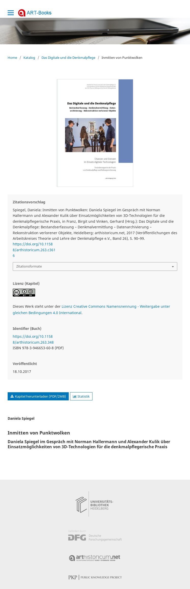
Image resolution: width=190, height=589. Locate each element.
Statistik (81, 396)
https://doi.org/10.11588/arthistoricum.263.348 (33, 339)
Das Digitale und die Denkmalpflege (68, 57)
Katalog (29, 57)
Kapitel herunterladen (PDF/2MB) (40, 396)
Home (12, 57)
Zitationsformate (29, 266)
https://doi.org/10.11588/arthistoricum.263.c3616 (34, 250)
